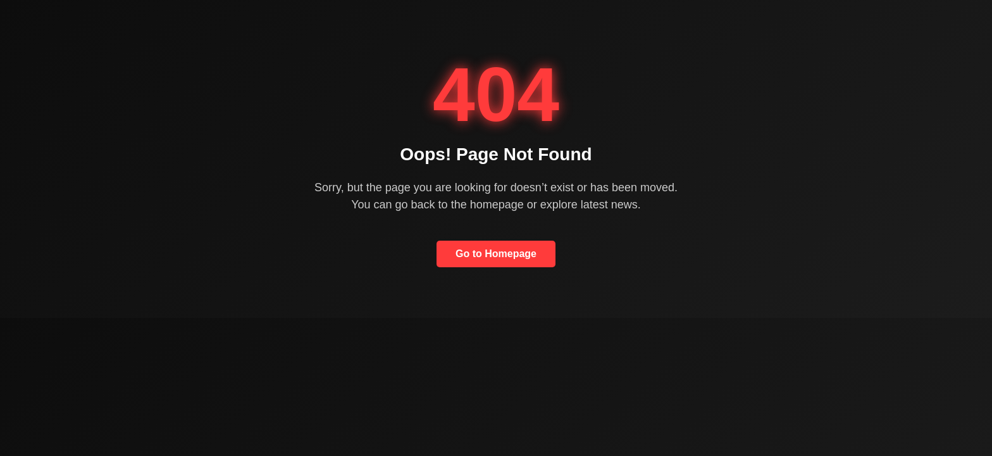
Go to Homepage (496, 253)
